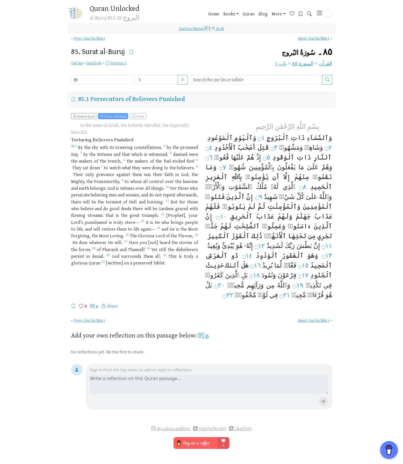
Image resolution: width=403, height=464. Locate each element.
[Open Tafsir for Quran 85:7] (102, 167)
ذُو (234, 255)
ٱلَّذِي (289, 186)
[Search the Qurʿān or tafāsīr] (327, 80)
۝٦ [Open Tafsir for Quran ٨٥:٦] (208, 157)
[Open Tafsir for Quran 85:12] (162, 215)
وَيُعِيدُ (213, 245)
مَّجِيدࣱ (299, 295)
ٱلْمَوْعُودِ (220, 137)
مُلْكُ (261, 186)
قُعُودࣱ (222, 157)
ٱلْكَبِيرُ (218, 236)
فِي (328, 285)
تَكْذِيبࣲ (313, 285)
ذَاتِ (297, 137)
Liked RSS (243, 428)
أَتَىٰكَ (232, 265)
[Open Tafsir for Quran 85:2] (164, 147)
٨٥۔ (307, 52)
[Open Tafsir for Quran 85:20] (108, 256)
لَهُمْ (225, 226)
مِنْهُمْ (301, 177)
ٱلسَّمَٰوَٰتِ (240, 186)
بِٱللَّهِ (236, 177)
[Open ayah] (183, 80)
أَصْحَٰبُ (247, 147)
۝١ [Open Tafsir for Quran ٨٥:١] (261, 137)
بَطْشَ (304, 245)
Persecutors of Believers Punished (137, 98)
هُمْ (250, 157)
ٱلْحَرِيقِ (241, 216)
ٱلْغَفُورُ (292, 255)
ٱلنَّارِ (322, 157)
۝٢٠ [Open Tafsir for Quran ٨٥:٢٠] (219, 285)
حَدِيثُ (214, 265)
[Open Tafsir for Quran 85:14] (158, 229)
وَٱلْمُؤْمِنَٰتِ (284, 206)
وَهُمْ (327, 167)
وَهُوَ (312, 255)
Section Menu (193, 28)
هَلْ (245, 265)
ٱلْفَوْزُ (240, 236)
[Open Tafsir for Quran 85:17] (125, 242)
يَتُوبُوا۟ (233, 206)
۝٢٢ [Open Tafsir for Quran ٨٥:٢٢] (228, 295)
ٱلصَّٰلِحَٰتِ (246, 226)
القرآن (325, 63)
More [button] (277, 13)
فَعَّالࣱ (289, 265)
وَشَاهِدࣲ (313, 147)
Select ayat (83, 116)
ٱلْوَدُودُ (267, 255)
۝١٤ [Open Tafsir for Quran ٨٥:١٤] (247, 255)
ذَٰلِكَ (256, 236)
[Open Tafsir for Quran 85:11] (167, 201)
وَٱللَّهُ (325, 196)
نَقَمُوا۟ (322, 177)
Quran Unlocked (114, 8)
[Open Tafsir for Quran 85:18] (93, 249)
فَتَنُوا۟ (215, 196)
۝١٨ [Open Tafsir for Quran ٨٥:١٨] (254, 275)
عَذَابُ (323, 216)
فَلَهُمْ (212, 206)
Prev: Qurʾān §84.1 (89, 38)
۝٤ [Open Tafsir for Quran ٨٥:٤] (208, 147)
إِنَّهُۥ (248, 245)
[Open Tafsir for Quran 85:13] (142, 222)
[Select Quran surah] (102, 80)
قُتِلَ (263, 147)
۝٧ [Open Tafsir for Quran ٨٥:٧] (222, 167)
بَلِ (244, 275)
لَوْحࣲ (263, 295)
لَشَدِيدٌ (275, 245)
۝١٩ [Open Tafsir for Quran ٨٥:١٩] (298, 285)
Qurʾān (77, 63)
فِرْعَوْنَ (287, 275)
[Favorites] (294, 13)
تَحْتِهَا (297, 236)
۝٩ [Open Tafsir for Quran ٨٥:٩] (258, 196)
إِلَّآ (286, 177)
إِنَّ (250, 196)
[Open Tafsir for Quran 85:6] (197, 161)
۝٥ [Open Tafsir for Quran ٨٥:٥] (266, 157)
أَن (276, 177)
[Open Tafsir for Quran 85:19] (148, 249)
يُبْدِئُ (228, 245)
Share (112, 306)
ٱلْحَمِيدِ (321, 186)
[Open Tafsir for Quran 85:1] (74, 147)
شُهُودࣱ (237, 167)
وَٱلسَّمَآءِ (319, 137)
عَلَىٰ (312, 167)
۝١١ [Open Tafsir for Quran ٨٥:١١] (327, 245)
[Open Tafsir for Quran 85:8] (197, 167)
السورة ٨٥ (303, 63)
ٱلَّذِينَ (235, 196)
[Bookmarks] (302, 13)
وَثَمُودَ (268, 275)
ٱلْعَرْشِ (216, 255)
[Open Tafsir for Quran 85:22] (103, 262)
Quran (248, 13)
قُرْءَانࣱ (316, 295)
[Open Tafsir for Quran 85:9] (122, 181)
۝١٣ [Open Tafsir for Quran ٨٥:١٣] (327, 255)
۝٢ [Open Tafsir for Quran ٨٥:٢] (328, 147)
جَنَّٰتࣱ (211, 226)
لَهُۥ (275, 186)
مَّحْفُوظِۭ (245, 295)
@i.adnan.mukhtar (174, 428)
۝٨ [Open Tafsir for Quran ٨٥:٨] (302, 186)
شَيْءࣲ (287, 196)
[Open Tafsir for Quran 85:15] (127, 235)
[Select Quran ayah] (157, 80)
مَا (301, 167)
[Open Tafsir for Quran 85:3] (81, 154)
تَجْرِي (324, 236)
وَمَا (210, 167)
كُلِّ (300, 196)
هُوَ (239, 245)
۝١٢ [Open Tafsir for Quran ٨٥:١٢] (259, 245)
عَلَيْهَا (237, 157)
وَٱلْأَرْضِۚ (215, 186)
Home (213, 13)
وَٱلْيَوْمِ (245, 137)
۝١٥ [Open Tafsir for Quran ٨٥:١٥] (303, 265)
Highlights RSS (212, 428)
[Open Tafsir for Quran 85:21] (165, 256)
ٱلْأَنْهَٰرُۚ (275, 236)
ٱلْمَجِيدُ (321, 265)
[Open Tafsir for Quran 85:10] (167, 188)
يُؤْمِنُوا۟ (256, 177)
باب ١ (281, 63)
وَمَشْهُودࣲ (291, 147)
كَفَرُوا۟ (214, 275)
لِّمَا (278, 265)
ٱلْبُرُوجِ (278, 137)
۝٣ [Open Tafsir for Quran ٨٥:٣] (273, 147)
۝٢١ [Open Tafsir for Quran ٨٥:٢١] (285, 295)
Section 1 (118, 63)
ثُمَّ (261, 206)
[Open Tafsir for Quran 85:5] (124, 161)
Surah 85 (94, 63)
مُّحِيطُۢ (235, 285)
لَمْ (251, 206)
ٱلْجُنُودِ (321, 275)
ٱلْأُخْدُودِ (225, 147)
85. (98, 51)
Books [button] (229, 13)
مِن (311, 236)
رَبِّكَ (290, 245)
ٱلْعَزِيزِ (216, 177)
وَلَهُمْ (285, 216)
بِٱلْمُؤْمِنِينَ (261, 167)
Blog (263, 13)
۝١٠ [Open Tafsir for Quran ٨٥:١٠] (221, 216)
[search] (256, 80)
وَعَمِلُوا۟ (273, 226)
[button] (327, 13)
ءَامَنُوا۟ (299, 226)
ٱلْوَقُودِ (283, 157)
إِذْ (258, 157)
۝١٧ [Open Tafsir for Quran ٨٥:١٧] (303, 275)
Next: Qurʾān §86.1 (313, 38)
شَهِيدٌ (271, 196)
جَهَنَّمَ (303, 216)
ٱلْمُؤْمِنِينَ (317, 206)
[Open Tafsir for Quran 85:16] (196, 235)
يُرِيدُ (267, 265)
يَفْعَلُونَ (286, 167)
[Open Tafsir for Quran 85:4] (171, 154)
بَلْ (208, 285)
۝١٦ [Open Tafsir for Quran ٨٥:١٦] (255, 265)
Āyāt (217, 28)
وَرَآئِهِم (255, 285)
